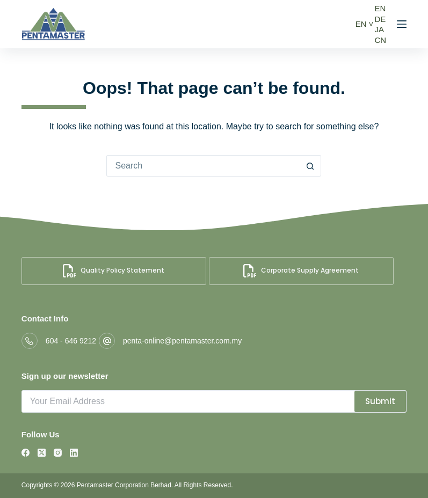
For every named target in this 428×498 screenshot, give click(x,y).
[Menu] (402, 24)
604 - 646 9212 (71, 340)
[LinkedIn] (74, 453)
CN (380, 40)
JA (379, 29)
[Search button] (310, 166)
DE (380, 19)
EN (361, 23)
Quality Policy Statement (113, 270)
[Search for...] (203, 166)
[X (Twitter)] (42, 453)
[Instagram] (58, 453)
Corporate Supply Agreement (301, 270)
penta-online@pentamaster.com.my (182, 340)
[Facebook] (25, 453)
